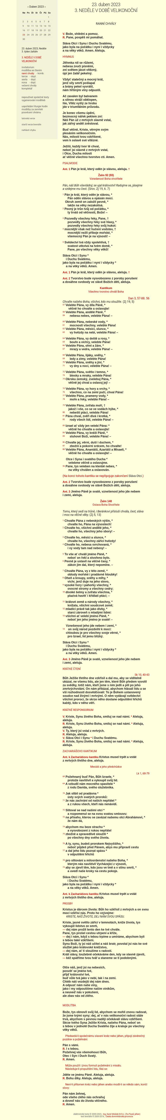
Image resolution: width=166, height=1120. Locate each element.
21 (45, 30)
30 (23, 39)
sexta (24, 79)
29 (49, 34)
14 (45, 26)
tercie (25, 76)
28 (45, 34)
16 (23, 30)
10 (28, 26)
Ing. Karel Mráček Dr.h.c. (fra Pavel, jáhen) (121, 1114)
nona (24, 82)
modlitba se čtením (32, 70)
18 (32, 30)
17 (28, 30)
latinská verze (28, 118)
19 (36, 30)
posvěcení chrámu (31, 112)
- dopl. (33, 76)
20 (41, 30)
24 (28, 34)
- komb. (40, 73)
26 (36, 34)
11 (32, 26)
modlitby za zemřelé (32, 109)
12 (36, 26)
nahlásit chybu (29, 130)
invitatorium (28, 67)
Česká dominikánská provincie (119, 1116)
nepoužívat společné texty (35, 97)
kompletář (27, 88)
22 (49, 30)
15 (49, 26)
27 (41, 34)
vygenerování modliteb (33, 100)
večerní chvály (29, 85)
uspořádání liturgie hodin (35, 106)
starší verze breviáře (31, 124)
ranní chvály (28, 73)
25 (32, 34)
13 (41, 26)
